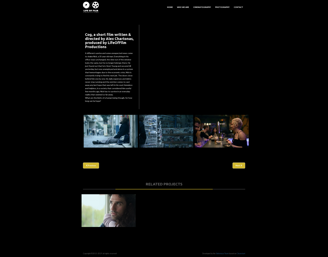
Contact (238, 7)
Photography (222, 7)
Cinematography (202, 7)
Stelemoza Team (222, 253)
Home (170, 7)
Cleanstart (241, 253)
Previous (91, 165)
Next (239, 165)
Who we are (183, 7)
